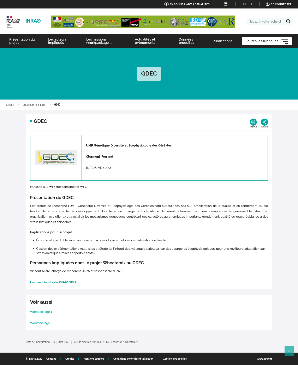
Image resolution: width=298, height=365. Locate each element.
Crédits (69, 358)
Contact (51, 358)
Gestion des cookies (175, 358)
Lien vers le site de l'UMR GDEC (53, 282)
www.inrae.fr (264, 358)
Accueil (10, 104)
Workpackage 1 (41, 312)
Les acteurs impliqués (34, 104)
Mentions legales (94, 358)
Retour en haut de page (291, 353)
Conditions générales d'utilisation (133, 358)
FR (244, 4)
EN (250, 4)
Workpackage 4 (41, 323)
